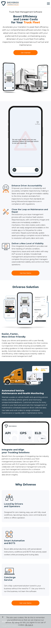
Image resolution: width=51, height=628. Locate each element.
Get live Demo (25, 273)
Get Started (25, 53)
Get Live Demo (25, 603)
